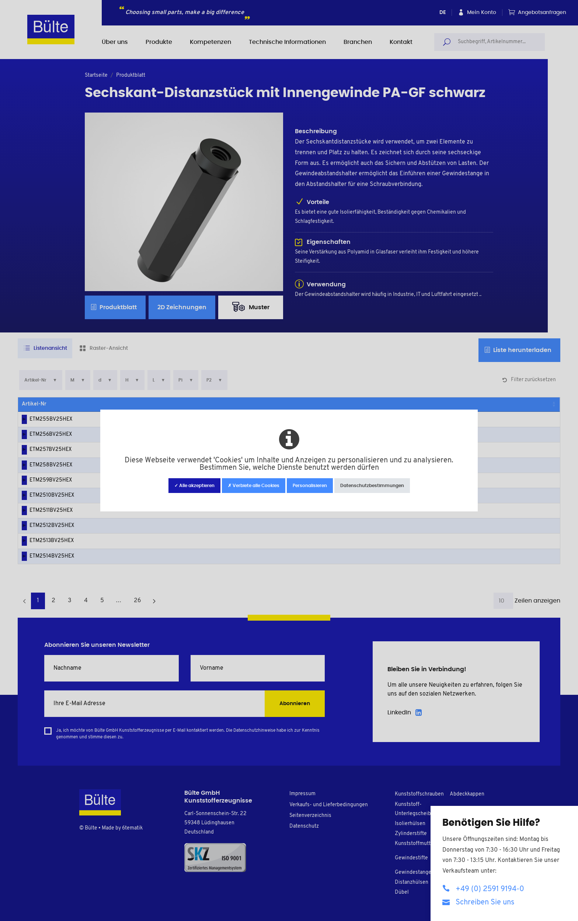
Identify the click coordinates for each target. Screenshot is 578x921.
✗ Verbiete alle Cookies (253, 485)
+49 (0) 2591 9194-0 (483, 888)
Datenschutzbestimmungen (372, 485)
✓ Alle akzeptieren (194, 485)
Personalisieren (310, 485)
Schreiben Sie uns (478, 902)
